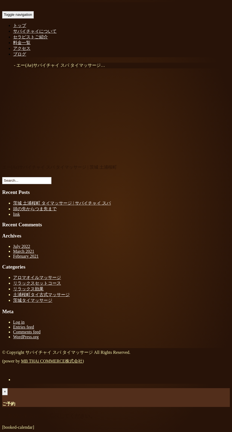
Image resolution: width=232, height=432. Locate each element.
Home (7, 65)
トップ (19, 25)
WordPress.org (26, 336)
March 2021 (23, 251)
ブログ (19, 54)
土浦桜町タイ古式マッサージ (41, 294)
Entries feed (23, 327)
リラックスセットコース (37, 283)
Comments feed (27, 332)
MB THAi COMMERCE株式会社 (52, 361)
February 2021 (26, 256)
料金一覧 (21, 42)
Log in (19, 322)
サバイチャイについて (35, 31)
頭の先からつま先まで (35, 208)
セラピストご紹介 (30, 37)
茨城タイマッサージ (32, 300)
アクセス (21, 48)
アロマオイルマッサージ (37, 277)
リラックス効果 (28, 289)
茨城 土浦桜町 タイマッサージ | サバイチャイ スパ (62, 203)
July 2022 (21, 246)
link (16, 214)
